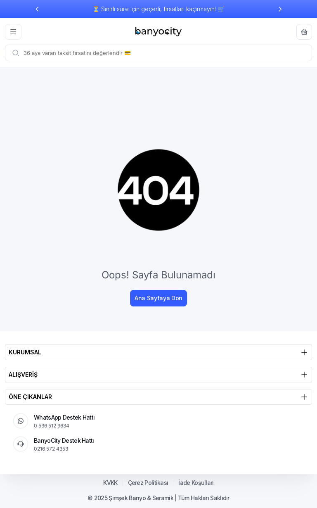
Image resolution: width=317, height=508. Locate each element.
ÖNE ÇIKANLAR (158, 397)
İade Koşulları (195, 483)
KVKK (110, 483)
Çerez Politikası (148, 483)
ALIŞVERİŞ (158, 374)
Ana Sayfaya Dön (158, 297)
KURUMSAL (158, 352)
